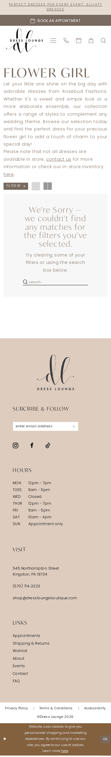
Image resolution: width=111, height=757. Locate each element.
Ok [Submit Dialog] (105, 740)
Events (19, 668)
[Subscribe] (77, 428)
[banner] (24, 41)
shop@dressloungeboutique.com (45, 600)
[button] (53, 41)
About (18, 660)
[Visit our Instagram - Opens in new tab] (15, 447)
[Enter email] (47, 428)
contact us (58, 160)
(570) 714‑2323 (26, 588)
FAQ (16, 683)
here (9, 175)
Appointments (27, 637)
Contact (20, 675)
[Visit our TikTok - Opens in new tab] (47, 447)
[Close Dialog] (5, 741)
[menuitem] (53, 41)
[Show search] (103, 41)
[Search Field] (55, 283)
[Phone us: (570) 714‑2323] (66, 41)
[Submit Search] (25, 283)
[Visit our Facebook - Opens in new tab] (31, 447)
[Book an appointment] (55, 20)
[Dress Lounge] (55, 373)
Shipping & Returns (31, 645)
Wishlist (20, 652)
